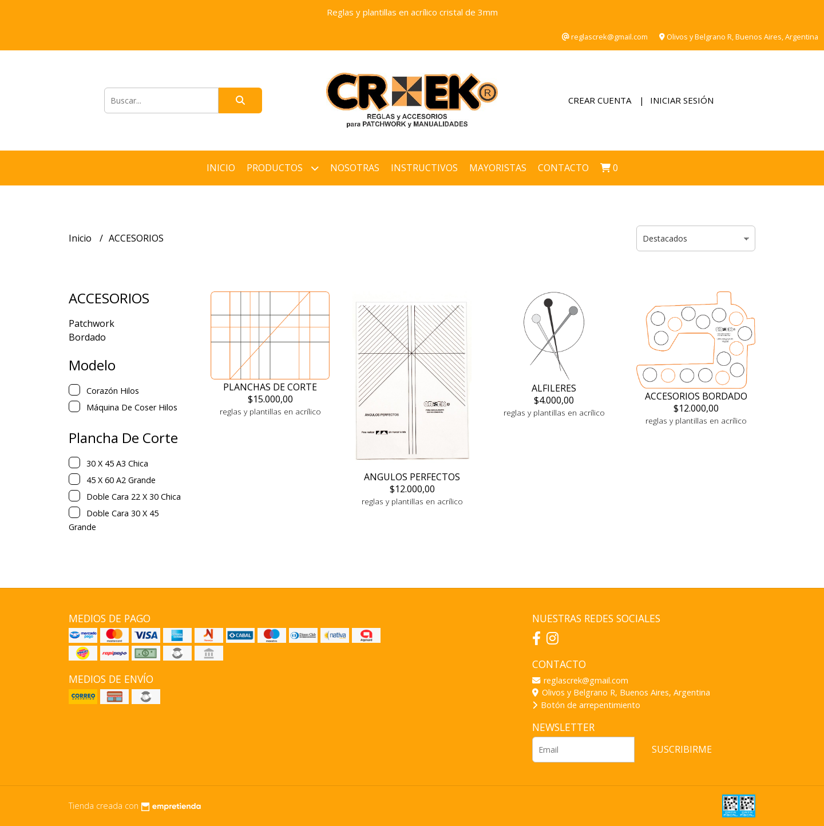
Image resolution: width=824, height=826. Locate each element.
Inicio (221, 167)
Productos (283, 168)
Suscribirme (682, 749)
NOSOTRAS (354, 167)
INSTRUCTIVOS (424, 167)
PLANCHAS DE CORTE (270, 387)
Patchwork (91, 323)
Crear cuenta (599, 100)
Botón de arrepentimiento (586, 704)
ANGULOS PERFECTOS (412, 477)
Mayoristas (497, 167)
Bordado (87, 337)
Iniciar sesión (682, 100)
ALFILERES (554, 388)
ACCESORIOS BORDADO (696, 396)
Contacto (563, 167)
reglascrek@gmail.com (580, 680)
